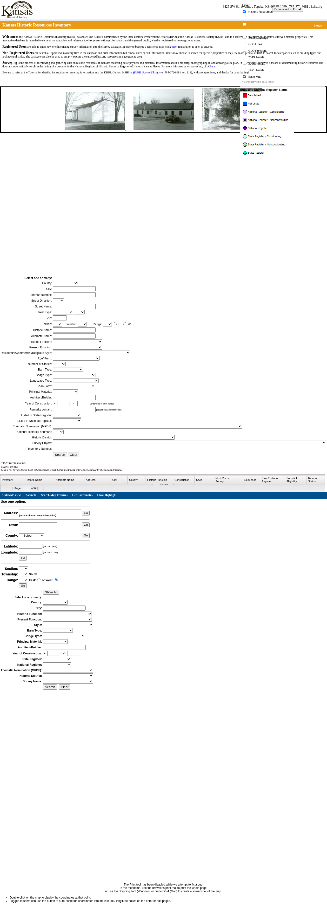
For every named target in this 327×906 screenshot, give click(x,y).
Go (86, 513)
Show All (51, 592)
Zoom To (31, 495)
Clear (73, 454)
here (174, 46)
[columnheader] (12, 480)
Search (60, 454)
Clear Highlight (106, 495)
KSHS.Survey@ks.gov (147, 72)
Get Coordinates (82, 495)
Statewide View (11, 495)
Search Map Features (54, 495)
